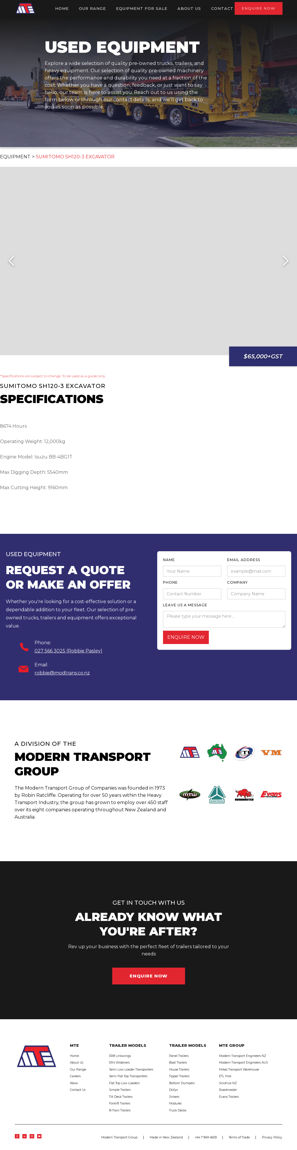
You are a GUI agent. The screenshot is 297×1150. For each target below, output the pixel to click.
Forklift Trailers (119, 1103)
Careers (75, 1076)
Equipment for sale (141, 8)
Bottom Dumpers (182, 1083)
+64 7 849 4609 (206, 1137)
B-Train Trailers (120, 1110)
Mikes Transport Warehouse (239, 1069)
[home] (25, 8)
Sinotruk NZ (228, 1083)
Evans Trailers (229, 1097)
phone (170, 582)
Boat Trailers (178, 1062)
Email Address (243, 560)
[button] (11, 261)
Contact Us (78, 1090)
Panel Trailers (179, 1056)
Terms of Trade (239, 1137)
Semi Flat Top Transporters (128, 1076)
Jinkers (174, 1097)
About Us (76, 1062)
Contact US (226, 8)
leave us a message (185, 605)
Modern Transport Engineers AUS (243, 1062)
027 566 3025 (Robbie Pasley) (68, 651)
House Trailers (179, 1069)
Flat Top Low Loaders (124, 1083)
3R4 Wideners (119, 1062)
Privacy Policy (272, 1137)
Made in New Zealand (166, 1137)
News (74, 1083)
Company (237, 582)
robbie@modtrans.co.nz (62, 673)
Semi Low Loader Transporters (131, 1069)
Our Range (78, 1069)
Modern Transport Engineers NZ (242, 1056)
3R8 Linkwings (120, 1056)
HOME (62, 8)
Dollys (173, 1090)
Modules (175, 1103)
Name (169, 560)
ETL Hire (225, 1076)
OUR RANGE (92, 8)
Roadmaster (228, 1090)
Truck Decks (177, 1110)
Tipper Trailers (179, 1076)
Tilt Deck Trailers (121, 1097)
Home (74, 1056)
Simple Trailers (120, 1090)
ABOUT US (189, 8)
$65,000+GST (263, 356)
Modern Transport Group (119, 1137)
